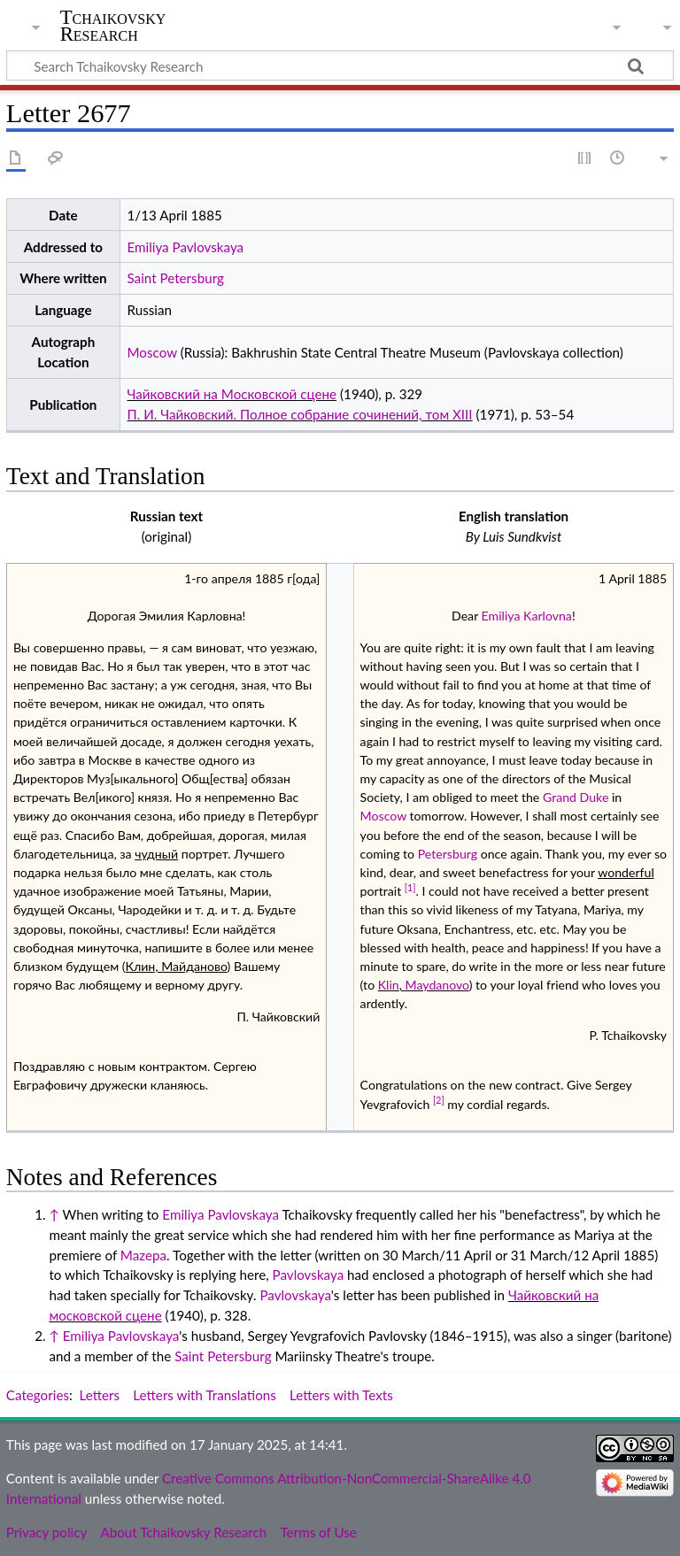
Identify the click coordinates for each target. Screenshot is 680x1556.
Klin (388, 984)
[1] (410, 887)
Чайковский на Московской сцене (231, 394)
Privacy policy (46, 1532)
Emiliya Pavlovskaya (185, 247)
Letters (100, 1395)
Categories (37, 1395)
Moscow (151, 352)
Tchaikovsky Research (113, 26)
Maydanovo (437, 984)
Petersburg (447, 853)
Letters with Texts (341, 1395)
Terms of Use (318, 1532)
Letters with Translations (204, 1395)
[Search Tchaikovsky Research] (340, 65)
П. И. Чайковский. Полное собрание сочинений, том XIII (299, 414)
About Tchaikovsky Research (183, 1532)
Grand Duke (575, 797)
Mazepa (143, 1255)
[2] (438, 1100)
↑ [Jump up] (53, 1214)
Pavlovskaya (308, 1275)
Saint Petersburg (175, 278)
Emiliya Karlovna (527, 615)
